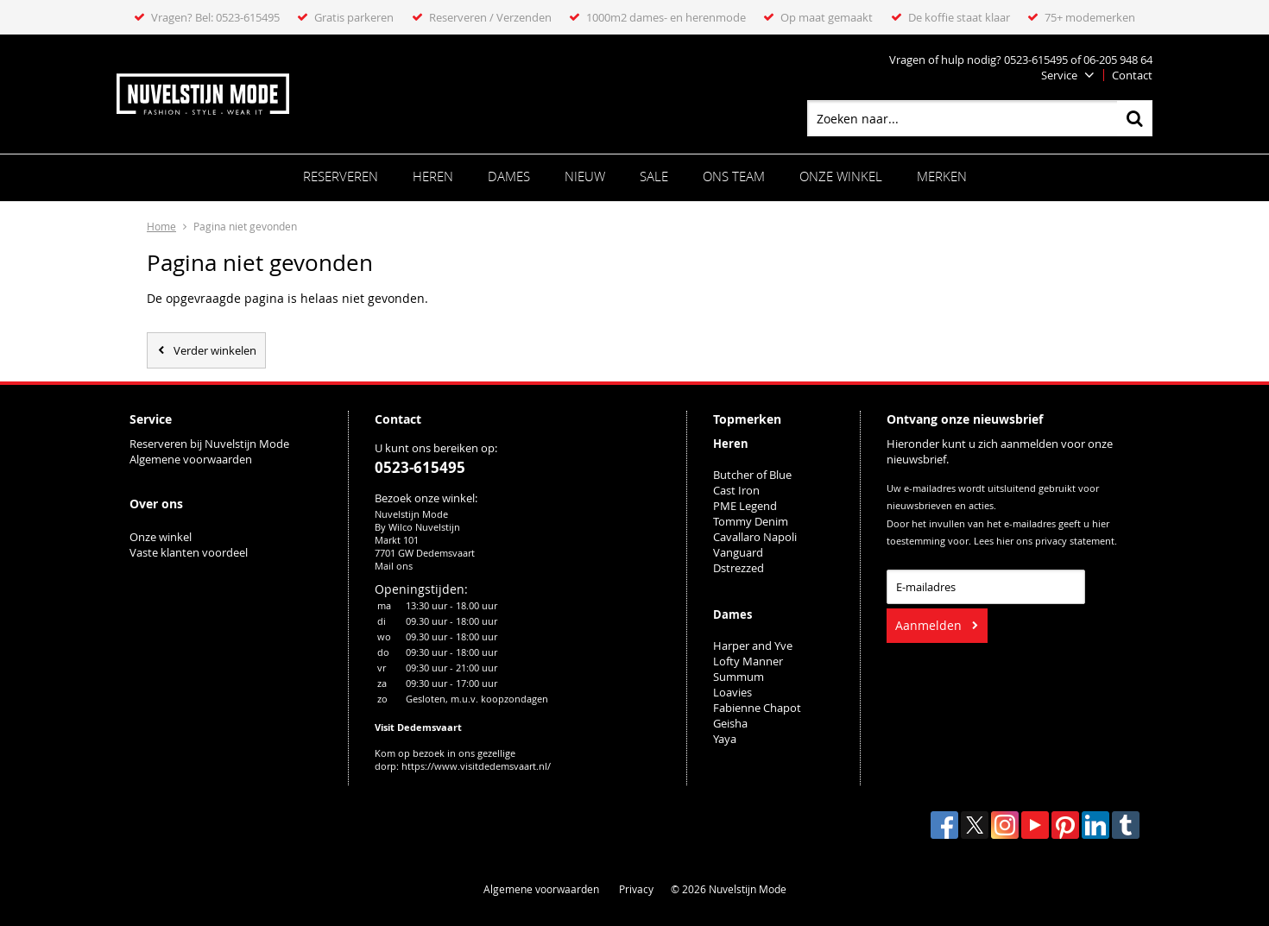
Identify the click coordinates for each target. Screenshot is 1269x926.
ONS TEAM (734, 176)
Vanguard (738, 552)
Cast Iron (736, 490)
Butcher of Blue (752, 474)
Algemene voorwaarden (190, 459)
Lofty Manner (748, 661)
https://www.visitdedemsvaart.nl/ (476, 765)
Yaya (724, 738)
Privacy (636, 889)
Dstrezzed (738, 568)
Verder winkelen (215, 350)
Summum (738, 676)
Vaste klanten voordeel (189, 552)
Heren (433, 176)
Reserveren (340, 176)
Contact (1132, 75)
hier (1004, 541)
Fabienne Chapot (757, 707)
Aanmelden (928, 625)
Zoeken (1134, 118)
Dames (509, 176)
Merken (942, 176)
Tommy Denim (750, 521)
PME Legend (745, 505)
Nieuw (585, 176)
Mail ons (394, 565)
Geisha (730, 723)
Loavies (732, 692)
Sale (654, 176)
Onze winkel (840, 176)
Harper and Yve (752, 645)
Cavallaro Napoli (755, 537)
